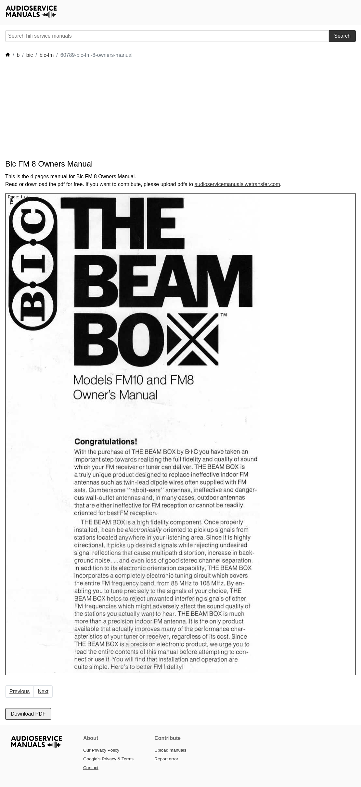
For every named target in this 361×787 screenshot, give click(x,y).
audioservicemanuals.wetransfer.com (237, 184)
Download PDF (28, 714)
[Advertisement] (123, 109)
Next (43, 691)
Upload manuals (170, 750)
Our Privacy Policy (101, 750)
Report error (166, 758)
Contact (90, 767)
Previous (19, 691)
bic (29, 55)
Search (342, 36)
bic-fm (47, 55)
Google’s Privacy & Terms (108, 758)
